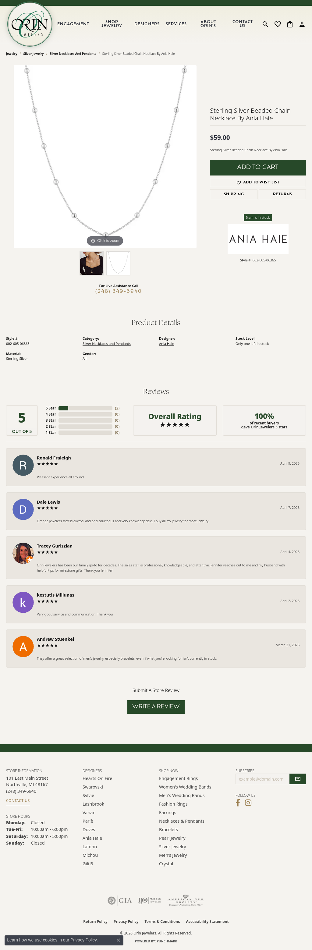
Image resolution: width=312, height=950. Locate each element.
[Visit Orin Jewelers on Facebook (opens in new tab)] (238, 802)
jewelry (11, 53)
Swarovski (93, 787)
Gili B (88, 864)
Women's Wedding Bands (185, 787)
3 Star (51, 420)
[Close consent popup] (118, 940)
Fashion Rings (173, 804)
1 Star (51, 432)
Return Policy (95, 921)
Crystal (166, 864)
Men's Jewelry (173, 855)
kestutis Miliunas (55, 595)
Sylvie (88, 795)
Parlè (88, 821)
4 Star (51, 414)
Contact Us (242, 24)
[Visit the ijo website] (149, 900)
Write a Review (156, 707)
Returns (282, 194)
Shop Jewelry (111, 24)
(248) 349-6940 (118, 291)
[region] (105, 156)
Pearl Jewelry (172, 838)
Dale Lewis (48, 502)
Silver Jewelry (33, 53)
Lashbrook (93, 804)
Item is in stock (258, 217)
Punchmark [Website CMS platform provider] (167, 941)
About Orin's (208, 24)
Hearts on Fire (97, 778)
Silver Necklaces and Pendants (73, 53)
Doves (89, 829)
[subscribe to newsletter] (297, 779)
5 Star (51, 408)
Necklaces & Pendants (181, 821)
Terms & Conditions (162, 921)
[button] (265, 24)
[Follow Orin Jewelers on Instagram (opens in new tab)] (248, 802)
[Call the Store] (21, 791)
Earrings (167, 812)
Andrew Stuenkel (55, 639)
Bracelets (168, 829)
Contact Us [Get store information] (18, 800)
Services (176, 24)
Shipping (234, 194)
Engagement (73, 24)
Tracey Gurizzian (55, 546)
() (117, 408)
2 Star (51, 426)
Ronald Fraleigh (54, 458)
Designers (147, 24)
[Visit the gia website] (120, 900)
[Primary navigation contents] (156, 24)
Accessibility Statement (207, 921)
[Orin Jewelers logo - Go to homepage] (30, 24)
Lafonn (90, 846)
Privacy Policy (126, 921)
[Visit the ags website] (185, 900)
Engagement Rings (178, 778)
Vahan (89, 812)
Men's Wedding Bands (182, 795)
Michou (90, 855)
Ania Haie (166, 343)
